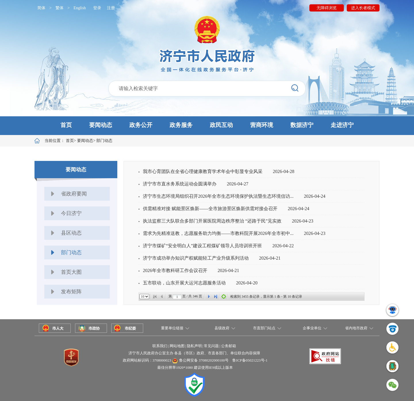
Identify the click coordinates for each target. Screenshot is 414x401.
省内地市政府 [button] (356, 328)
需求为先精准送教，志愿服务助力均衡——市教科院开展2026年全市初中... (218, 233)
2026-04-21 (270, 258)
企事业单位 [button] (312, 328)
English (80, 8)
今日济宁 (71, 213)
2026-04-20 (247, 282)
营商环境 (261, 125)
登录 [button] (97, 8)
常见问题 (211, 346)
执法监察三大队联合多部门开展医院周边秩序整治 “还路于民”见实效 (212, 220)
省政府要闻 (74, 194)
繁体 (59, 8)
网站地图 (177, 346)
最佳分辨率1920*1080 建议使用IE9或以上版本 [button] (195, 367)
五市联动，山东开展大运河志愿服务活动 (184, 282)
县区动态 (71, 233)
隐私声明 (194, 346)
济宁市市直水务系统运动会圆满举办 (179, 183)
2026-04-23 (302, 220)
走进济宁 (342, 125)
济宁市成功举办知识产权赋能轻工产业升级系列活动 (196, 258)
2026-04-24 (314, 196)
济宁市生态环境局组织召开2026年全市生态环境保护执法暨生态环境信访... (218, 196)
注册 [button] (111, 8)
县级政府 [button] (221, 328)
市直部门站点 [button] (264, 328)
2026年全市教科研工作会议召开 (175, 270)
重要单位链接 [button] (172, 328)
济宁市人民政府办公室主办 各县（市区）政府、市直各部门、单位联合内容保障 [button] (194, 353)
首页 (66, 125)
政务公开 (140, 125)
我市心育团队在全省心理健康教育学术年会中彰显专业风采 (202, 171)
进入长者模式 (363, 8)
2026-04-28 (283, 171)
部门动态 (104, 140)
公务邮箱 (228, 346)
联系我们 (159, 346)
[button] (207, 125)
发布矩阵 (71, 291)
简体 (41, 8)
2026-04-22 (283, 245)
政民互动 (221, 125)
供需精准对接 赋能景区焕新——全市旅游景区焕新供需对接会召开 (210, 208)
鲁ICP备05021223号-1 (249, 360)
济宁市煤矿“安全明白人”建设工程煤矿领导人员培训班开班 (202, 245)
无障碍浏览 (327, 8)
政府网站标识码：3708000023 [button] (147, 360)
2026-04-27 (237, 183)
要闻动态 (100, 125)
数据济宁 (301, 125)
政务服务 (181, 125)
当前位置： (59, 140)
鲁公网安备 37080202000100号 (204, 360)
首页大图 (71, 272)
